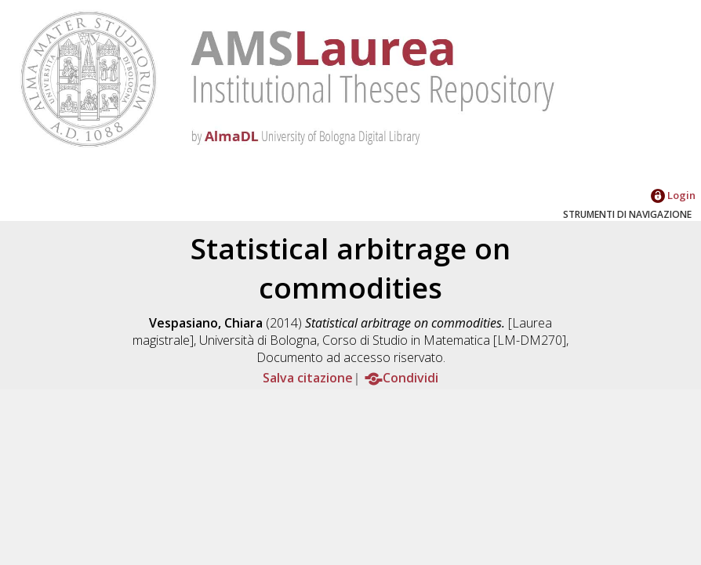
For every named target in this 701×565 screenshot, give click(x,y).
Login (673, 195)
